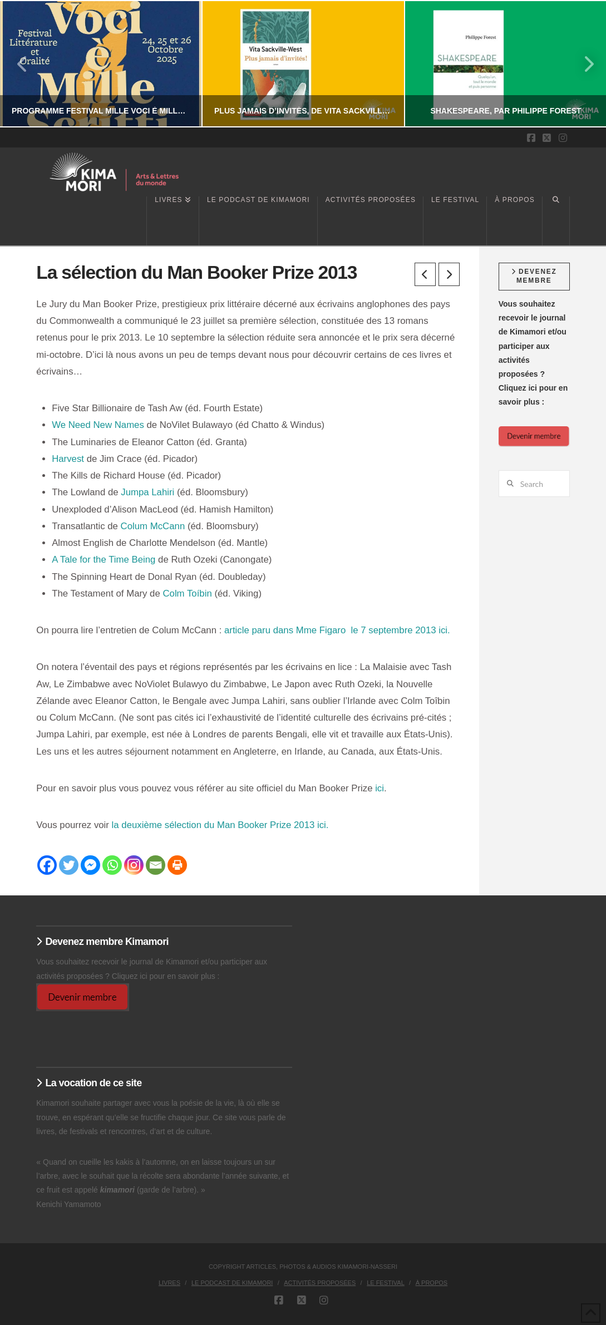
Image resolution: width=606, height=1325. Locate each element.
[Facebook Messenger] (90, 865)
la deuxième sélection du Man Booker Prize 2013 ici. (220, 825)
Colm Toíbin (186, 593)
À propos (431, 1282)
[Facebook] (47, 865)
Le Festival (386, 1282)
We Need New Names (98, 425)
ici (379, 788)
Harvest (68, 459)
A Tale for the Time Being (103, 559)
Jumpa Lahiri (147, 492)
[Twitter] (68, 865)
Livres (169, 1282)
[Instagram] (134, 865)
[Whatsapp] (112, 865)
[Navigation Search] (556, 220)
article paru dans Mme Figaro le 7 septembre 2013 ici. (337, 630)
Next (582, 63)
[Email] (155, 865)
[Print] (177, 865)
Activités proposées (320, 1282)
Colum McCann (153, 526)
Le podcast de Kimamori (232, 1282)
